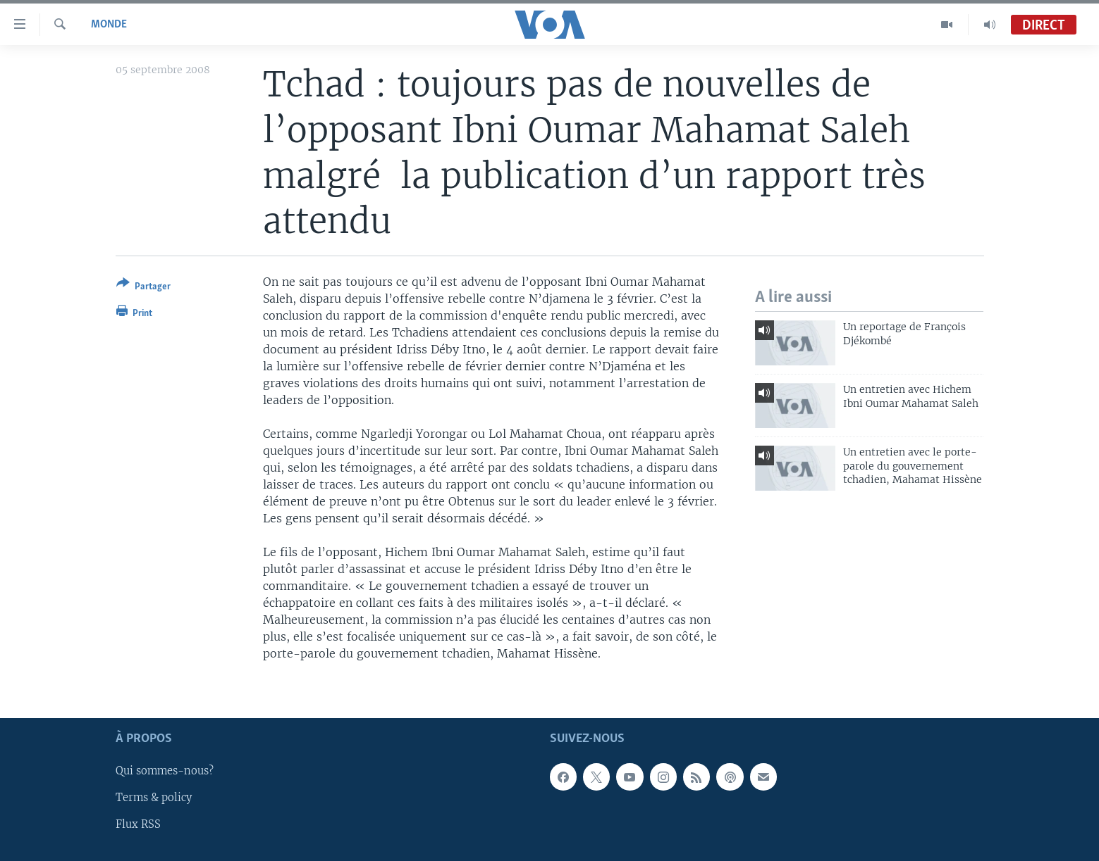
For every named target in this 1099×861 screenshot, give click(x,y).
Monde (109, 24)
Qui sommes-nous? (165, 771)
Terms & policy (154, 798)
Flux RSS (138, 825)
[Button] (143, 287)
